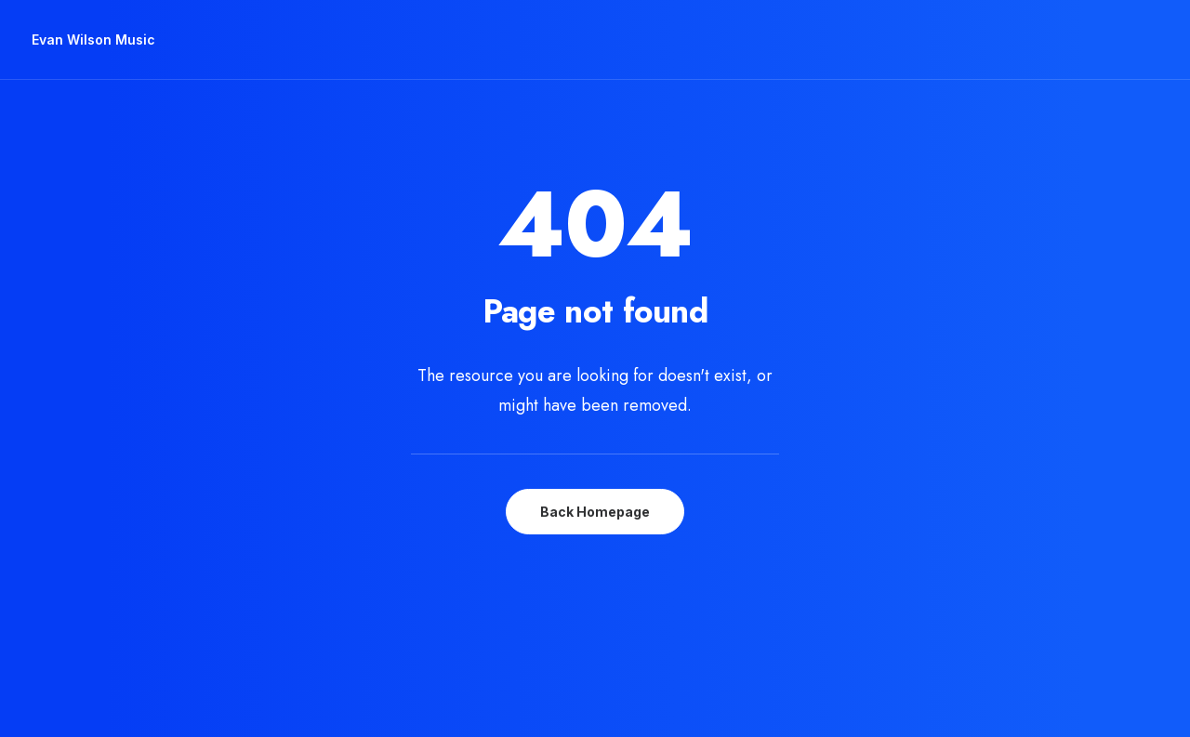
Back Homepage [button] (595, 478)
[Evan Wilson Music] (93, 39)
